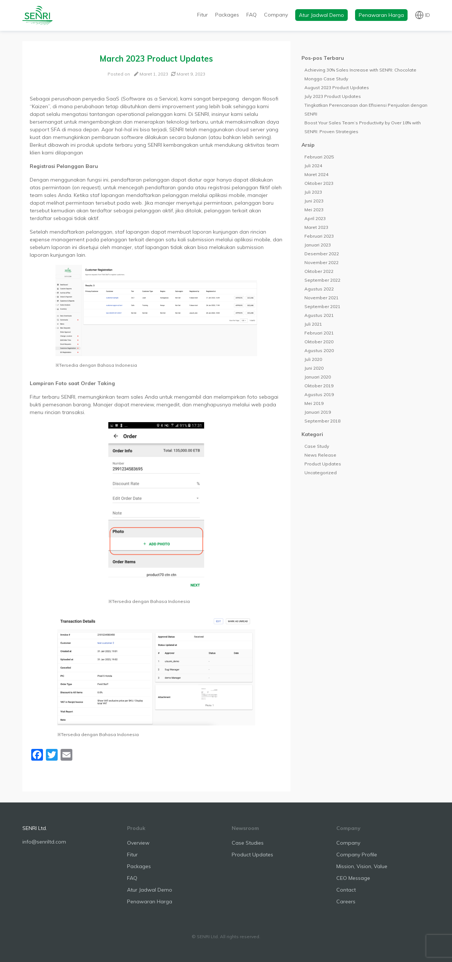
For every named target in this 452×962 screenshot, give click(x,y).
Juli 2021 (313, 324)
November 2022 (321, 262)
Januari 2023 (317, 245)
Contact (346, 889)
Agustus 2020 (319, 350)
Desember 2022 (321, 253)
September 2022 (322, 280)
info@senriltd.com (44, 841)
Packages (227, 14)
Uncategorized (320, 472)
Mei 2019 (313, 403)
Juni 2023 (313, 201)
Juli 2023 (313, 192)
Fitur (202, 14)
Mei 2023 (313, 209)
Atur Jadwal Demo (321, 15)
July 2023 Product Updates (332, 96)
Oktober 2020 (318, 341)
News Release (320, 455)
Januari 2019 (317, 412)
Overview (138, 843)
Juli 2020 (313, 359)
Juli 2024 (313, 165)
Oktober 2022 (318, 271)
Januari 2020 (317, 377)
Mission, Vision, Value (361, 866)
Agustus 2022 (319, 289)
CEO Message (353, 878)
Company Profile (356, 854)
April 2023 (315, 218)
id (427, 14)
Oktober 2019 (318, 385)
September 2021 (322, 306)
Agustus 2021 (319, 315)
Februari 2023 (319, 236)
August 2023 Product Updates (336, 87)
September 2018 (322, 421)
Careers (345, 901)
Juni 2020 (313, 368)
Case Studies (248, 843)
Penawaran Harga (381, 15)
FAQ (251, 14)
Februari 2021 (319, 333)
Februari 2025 (319, 157)
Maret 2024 (316, 174)
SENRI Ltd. (34, 828)
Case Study (316, 446)
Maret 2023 (316, 227)
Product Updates (322, 464)
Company (276, 14)
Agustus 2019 (319, 394)
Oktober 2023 (318, 183)
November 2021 (321, 297)
